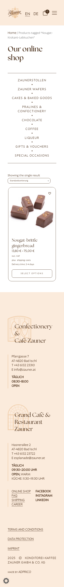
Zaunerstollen (32, 80)
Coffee (32, 129)
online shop (21, 491)
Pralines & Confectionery (32, 109)
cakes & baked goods (32, 98)
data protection (21, 539)
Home (12, 33)
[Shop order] (29, 181)
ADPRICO (24, 572)
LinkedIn (42, 500)
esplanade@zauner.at (29, 458)
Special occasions (32, 155)
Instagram (43, 495)
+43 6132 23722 (24, 454)
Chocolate (32, 120)
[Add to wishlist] (49, 193)
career (17, 504)
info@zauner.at (25, 370)
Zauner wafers (32, 89)
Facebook (43, 491)
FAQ (14, 495)
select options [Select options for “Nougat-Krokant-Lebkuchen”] (32, 274)
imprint (13, 548)
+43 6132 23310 (24, 365)
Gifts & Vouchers (32, 146)
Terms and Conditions (25, 529)
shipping (18, 500)
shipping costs (24, 260)
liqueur (32, 138)
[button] (45, 13)
